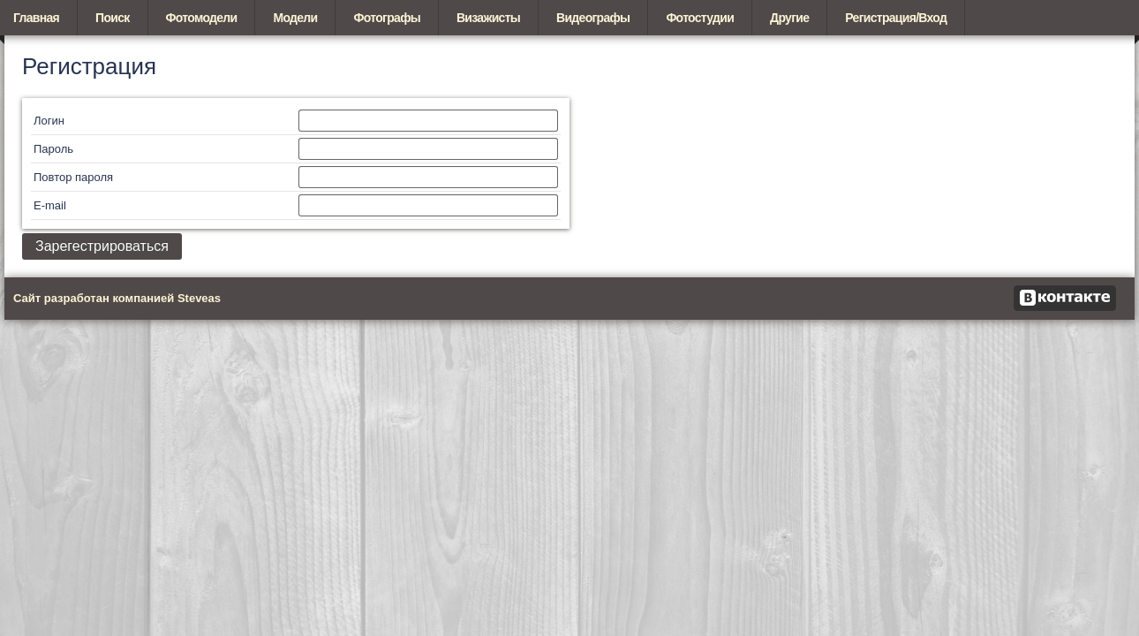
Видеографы (593, 18)
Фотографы (386, 18)
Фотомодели (202, 18)
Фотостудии (700, 18)
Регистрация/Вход (896, 18)
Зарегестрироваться (102, 246)
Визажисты (488, 18)
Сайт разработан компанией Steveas (117, 298)
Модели (295, 18)
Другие (789, 18)
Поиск (112, 18)
